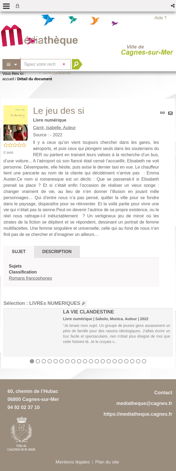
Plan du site (107, 462)
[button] (173, 6)
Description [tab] (57, 251)
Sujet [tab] (19, 251)
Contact (163, 392)
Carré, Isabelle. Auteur (54, 127)
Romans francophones (30, 278)
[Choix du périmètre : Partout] (11, 64)
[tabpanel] (81, 272)
